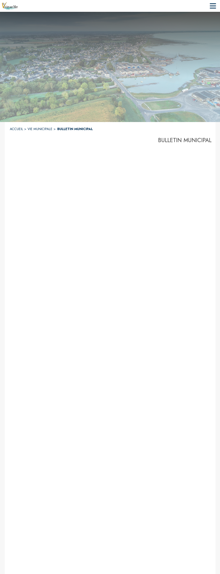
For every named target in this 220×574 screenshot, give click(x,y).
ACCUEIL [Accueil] (16, 129)
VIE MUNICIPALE (40, 129)
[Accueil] (10, 6)
